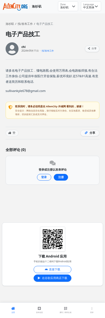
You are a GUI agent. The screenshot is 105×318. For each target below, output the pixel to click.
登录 (44, 177)
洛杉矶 (10, 24)
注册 (61, 177)
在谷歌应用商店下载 (52, 278)
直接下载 (52, 269)
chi (23, 47)
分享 (92, 48)
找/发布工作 (25, 24)
